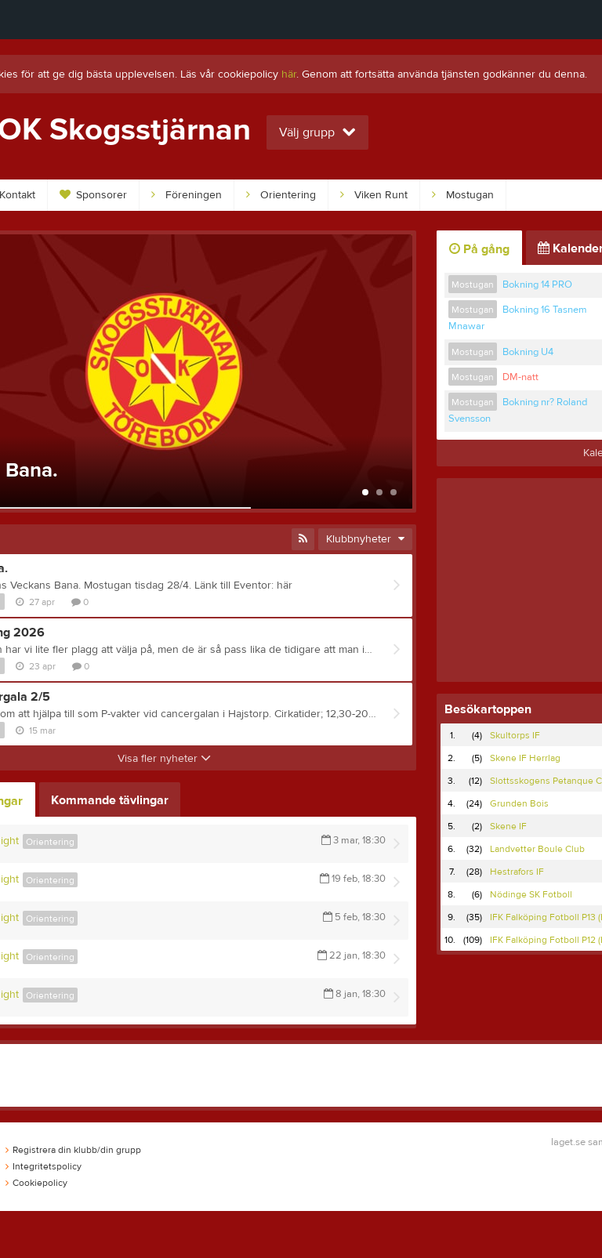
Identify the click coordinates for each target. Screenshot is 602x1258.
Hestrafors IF (517, 871)
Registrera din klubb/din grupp (73, 1150)
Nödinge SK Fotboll (531, 894)
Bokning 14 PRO (537, 284)
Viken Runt (374, 195)
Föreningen (186, 195)
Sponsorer (93, 195)
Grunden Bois (519, 803)
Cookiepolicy (36, 1182)
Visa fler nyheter (164, 759)
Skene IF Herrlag (525, 758)
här (288, 74)
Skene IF (508, 826)
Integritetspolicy (43, 1166)
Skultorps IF (515, 735)
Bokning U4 (527, 352)
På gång (479, 249)
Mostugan (463, 195)
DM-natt (520, 377)
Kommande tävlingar (110, 800)
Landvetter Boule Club (537, 849)
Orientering (281, 195)
